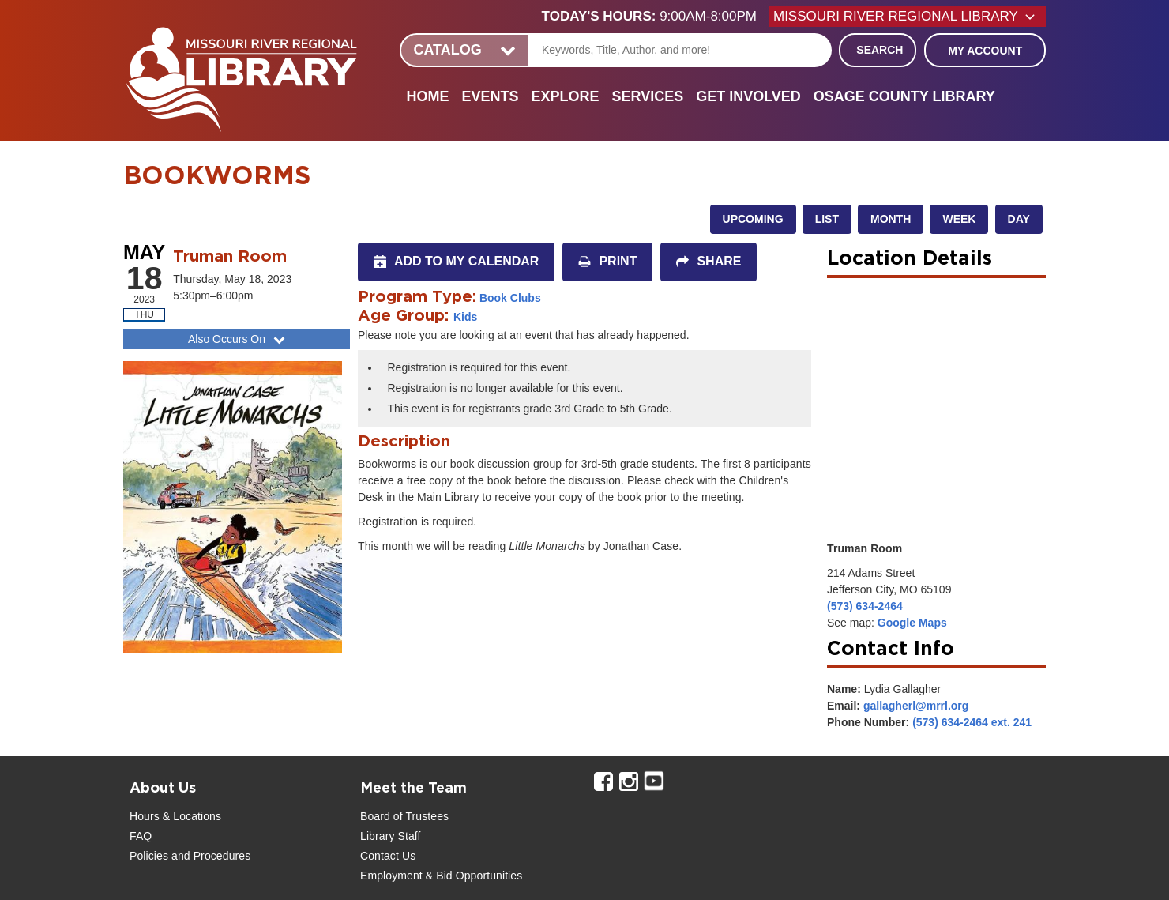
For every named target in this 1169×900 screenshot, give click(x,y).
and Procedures (209, 855)
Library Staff (390, 836)
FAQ (141, 836)
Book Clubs (510, 298)
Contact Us (387, 855)
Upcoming (753, 219)
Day (1019, 219)
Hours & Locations (175, 816)
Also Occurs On (238, 339)
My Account (985, 50)
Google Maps (912, 622)
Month (890, 219)
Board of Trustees (404, 816)
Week (958, 219)
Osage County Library (904, 96)
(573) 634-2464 (865, 606)
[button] (655, 16)
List (827, 219)
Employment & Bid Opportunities (441, 875)
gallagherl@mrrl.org (915, 705)
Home (427, 96)
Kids (465, 317)
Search (879, 49)
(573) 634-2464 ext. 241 (972, 722)
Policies (149, 855)
